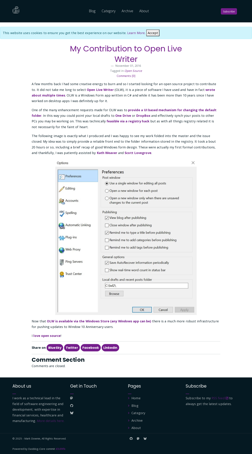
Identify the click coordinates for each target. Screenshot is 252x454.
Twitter (72, 347)
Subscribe (229, 11)
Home (135, 398)
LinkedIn (110, 347)
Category (108, 11)
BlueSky (54, 347)
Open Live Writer (100, 90)
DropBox (143, 115)
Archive (127, 11)
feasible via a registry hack (128, 121)
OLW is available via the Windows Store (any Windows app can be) (99, 321)
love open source (47, 336)
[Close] (152, 33)
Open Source (133, 71)
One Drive (123, 115)
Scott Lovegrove (138, 153)
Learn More (136, 33)
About (144, 11)
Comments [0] (126, 76)
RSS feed (220, 398)
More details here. (51, 421)
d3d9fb (60, 449)
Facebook (90, 347)
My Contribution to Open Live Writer (126, 54)
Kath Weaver (107, 153)
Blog (92, 11)
